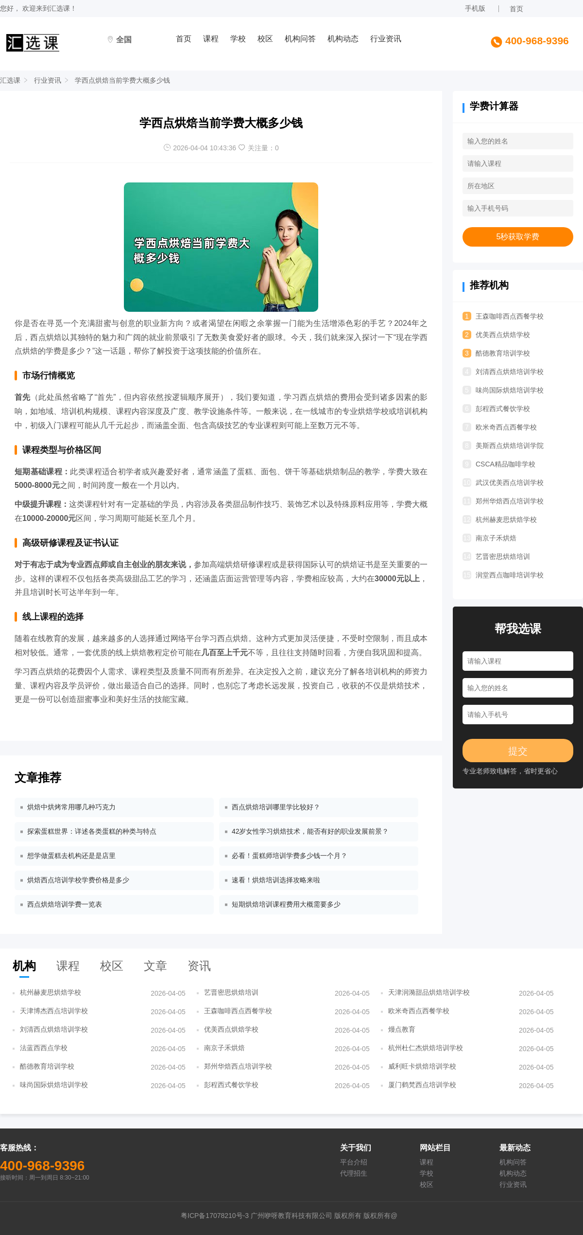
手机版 (475, 8)
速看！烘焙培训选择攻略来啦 (276, 880)
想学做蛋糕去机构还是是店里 (71, 855)
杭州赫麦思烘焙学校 (500, 519)
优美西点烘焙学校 (496, 334)
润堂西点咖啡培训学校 (503, 575)
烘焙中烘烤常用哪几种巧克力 (71, 807)
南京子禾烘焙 (489, 538)
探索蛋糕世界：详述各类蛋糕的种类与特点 (91, 831)
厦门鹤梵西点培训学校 (422, 1085)
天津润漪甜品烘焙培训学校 (429, 992)
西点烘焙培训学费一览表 (64, 904)
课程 (211, 39)
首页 (516, 9)
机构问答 (300, 39)
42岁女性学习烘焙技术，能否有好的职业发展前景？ (310, 831)
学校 (238, 39)
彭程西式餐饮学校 (496, 408)
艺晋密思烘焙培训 (496, 556)
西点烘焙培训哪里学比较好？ (276, 807)
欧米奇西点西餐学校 (500, 427)
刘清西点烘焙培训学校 (503, 371)
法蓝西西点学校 (44, 1048)
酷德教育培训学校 (496, 353)
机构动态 (343, 39)
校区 (265, 39)
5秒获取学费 (518, 237)
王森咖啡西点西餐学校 (503, 316)
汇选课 (60, 8)
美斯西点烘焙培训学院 (503, 445)
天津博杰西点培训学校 (54, 1011)
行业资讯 (385, 39)
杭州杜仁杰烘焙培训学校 (425, 1048)
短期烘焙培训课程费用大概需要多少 (286, 904)
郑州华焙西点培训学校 (503, 501)
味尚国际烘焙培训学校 (503, 390)
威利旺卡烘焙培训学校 (422, 1066)
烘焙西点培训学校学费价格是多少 (78, 880)
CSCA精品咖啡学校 (499, 464)
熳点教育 (401, 1029)
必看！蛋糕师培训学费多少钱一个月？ (289, 855)
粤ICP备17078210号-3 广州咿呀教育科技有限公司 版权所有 (272, 1215)
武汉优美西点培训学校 (503, 482)
